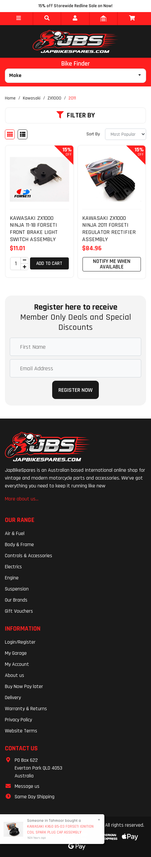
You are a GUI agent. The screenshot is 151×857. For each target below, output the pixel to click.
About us (14, 675)
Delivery (13, 697)
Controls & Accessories (28, 555)
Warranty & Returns (26, 708)
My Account (17, 664)
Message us (27, 786)
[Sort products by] (125, 134)
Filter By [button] (75, 115)
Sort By (93, 134)
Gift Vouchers (19, 611)
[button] (19, 18)
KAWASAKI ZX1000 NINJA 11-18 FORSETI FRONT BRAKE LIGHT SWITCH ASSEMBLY (34, 228)
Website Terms (21, 730)
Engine (12, 577)
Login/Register (20, 642)
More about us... (21, 499)
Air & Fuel (14, 533)
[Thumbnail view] (10, 134)
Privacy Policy (18, 719)
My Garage (16, 653)
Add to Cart (49, 263)
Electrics (13, 566)
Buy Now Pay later (24, 686)
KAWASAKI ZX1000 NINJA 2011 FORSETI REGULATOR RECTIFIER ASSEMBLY (109, 228)
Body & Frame (19, 544)
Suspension (17, 589)
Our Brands (16, 600)
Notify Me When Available (111, 264)
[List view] (22, 134)
